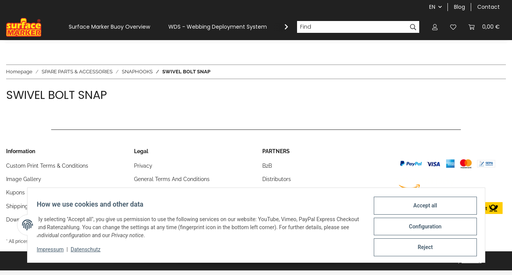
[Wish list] (453, 27)
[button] (435, 27)
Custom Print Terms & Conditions (47, 166)
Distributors (276, 179)
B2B (267, 166)
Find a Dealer (279, 192)
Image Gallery (23, 179)
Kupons (15, 192)
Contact (488, 7)
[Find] (352, 27)
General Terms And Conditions (172, 179)
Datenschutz (88, 251)
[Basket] (484, 27)
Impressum (53, 251)
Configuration (422, 228)
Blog (459, 7)
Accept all (422, 208)
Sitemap (144, 192)
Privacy (143, 166)
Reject (422, 248)
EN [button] (432, 7)
